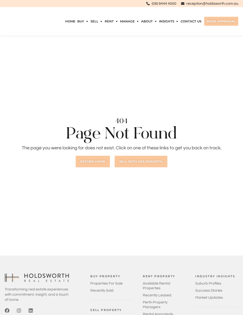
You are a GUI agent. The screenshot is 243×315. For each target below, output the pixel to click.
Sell (96, 21)
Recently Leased (157, 295)
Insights (167, 21)
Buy (82, 21)
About (148, 21)
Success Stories (208, 290)
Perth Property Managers (155, 304)
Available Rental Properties (156, 285)
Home (70, 21)
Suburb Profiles (208, 283)
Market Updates (209, 297)
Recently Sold (101, 290)
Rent (110, 21)
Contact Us (189, 21)
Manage (128, 21)
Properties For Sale (106, 283)
